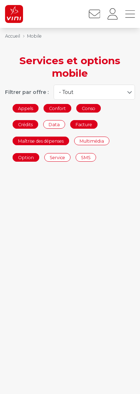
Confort (57, 108)
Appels (25, 108)
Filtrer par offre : (27, 92)
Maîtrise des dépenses (41, 140)
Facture (84, 124)
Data (54, 124)
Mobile (34, 36)
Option (26, 157)
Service (57, 157)
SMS (86, 157)
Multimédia (92, 140)
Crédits (25, 124)
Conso (88, 108)
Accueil (12, 36)
